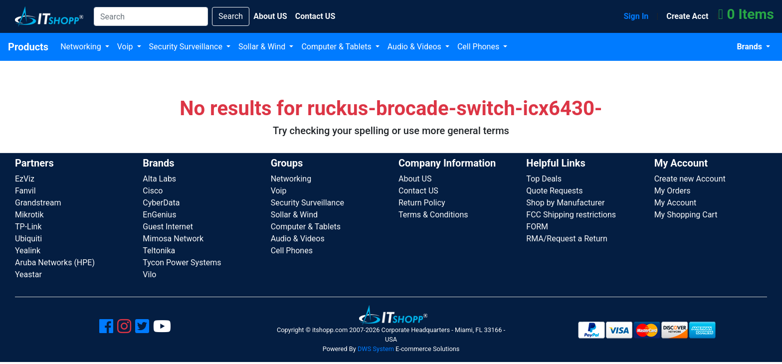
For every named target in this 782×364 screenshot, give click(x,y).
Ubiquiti (28, 238)
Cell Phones (479, 46)
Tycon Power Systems (182, 262)
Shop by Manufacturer (565, 202)
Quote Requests (554, 190)
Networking (81, 46)
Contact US (418, 190)
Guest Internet (168, 226)
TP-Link (28, 226)
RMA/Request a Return (566, 238)
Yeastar (28, 274)
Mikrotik (29, 214)
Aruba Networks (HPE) (55, 262)
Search (230, 16)
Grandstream (38, 202)
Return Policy (421, 202)
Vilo (149, 274)
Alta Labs (159, 178)
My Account (675, 202)
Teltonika (159, 250)
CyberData (161, 202)
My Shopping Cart (686, 214)
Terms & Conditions (433, 214)
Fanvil (25, 190)
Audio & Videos (415, 46)
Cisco (153, 190)
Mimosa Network (173, 238)
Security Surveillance (186, 46)
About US (414, 178)
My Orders (672, 190)
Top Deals (544, 178)
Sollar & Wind (262, 46)
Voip (126, 46)
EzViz (24, 178)
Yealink (27, 250)
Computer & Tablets (337, 46)
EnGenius (159, 214)
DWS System (376, 349)
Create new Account (690, 178)
